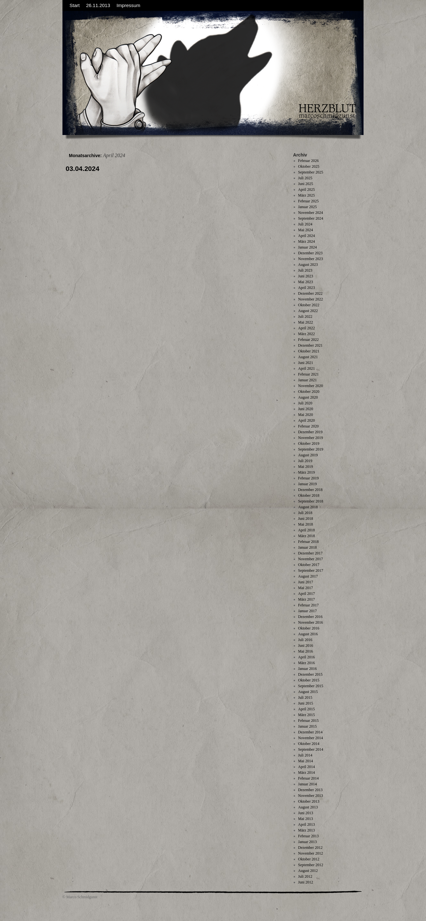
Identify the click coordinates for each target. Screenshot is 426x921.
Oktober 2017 (308, 564)
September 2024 (310, 218)
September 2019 (310, 449)
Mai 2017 (305, 588)
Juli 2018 (305, 513)
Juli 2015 (305, 697)
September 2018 (310, 501)
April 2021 (306, 368)
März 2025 (306, 195)
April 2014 (306, 767)
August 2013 (308, 807)
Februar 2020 (308, 426)
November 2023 (310, 259)
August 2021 (308, 357)
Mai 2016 (305, 651)
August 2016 (308, 634)
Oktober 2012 (308, 859)
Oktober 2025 (308, 166)
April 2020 (306, 420)
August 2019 (308, 455)
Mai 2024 (305, 230)
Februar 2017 (308, 605)
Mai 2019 (305, 466)
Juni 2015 (305, 703)
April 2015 (306, 709)
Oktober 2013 (308, 801)
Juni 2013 (305, 813)
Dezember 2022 (310, 293)
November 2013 (310, 795)
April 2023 (306, 287)
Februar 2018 (308, 541)
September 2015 (310, 686)
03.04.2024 (82, 168)
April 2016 (306, 657)
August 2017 (308, 576)
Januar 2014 (307, 784)
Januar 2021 (307, 380)
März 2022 (306, 334)
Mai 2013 (305, 818)
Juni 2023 (305, 276)
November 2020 (310, 386)
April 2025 (306, 189)
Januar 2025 (307, 207)
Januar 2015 (307, 726)
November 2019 (310, 437)
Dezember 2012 (310, 847)
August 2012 (308, 870)
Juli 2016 (305, 640)
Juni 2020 (305, 409)
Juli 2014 (305, 755)
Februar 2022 (308, 339)
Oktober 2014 (308, 743)
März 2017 (306, 599)
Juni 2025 (305, 184)
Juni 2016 (305, 645)
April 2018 (306, 530)
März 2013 (306, 830)
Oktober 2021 (308, 351)
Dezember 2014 (310, 732)
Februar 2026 (308, 160)
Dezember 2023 (310, 253)
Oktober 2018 (308, 495)
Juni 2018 (305, 518)
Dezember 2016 (310, 616)
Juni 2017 (305, 582)
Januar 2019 (307, 484)
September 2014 (310, 749)
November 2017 (310, 559)
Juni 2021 (305, 362)
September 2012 (310, 865)
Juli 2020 (305, 403)
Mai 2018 (305, 524)
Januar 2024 (307, 247)
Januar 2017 (307, 611)
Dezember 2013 (310, 790)
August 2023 (308, 264)
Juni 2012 (305, 882)
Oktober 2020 (308, 391)
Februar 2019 (308, 478)
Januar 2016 (307, 668)
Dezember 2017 (310, 553)
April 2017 (306, 593)
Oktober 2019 (308, 443)
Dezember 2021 (310, 345)
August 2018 (308, 507)
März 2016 (306, 663)
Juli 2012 (305, 876)
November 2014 (310, 738)
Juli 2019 (305, 461)
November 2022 (310, 299)
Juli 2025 (305, 178)
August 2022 (308, 310)
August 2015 (308, 691)
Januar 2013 (307, 842)
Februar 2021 (308, 374)
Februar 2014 (308, 778)
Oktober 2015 (308, 680)
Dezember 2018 (310, 489)
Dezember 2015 (310, 674)
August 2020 (308, 397)
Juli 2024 (305, 224)
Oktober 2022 (308, 305)
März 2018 (306, 536)
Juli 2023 (305, 270)
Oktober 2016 (308, 628)
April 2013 (306, 824)
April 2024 (306, 235)
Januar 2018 (307, 547)
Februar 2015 (308, 720)
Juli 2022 (305, 316)
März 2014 (306, 772)
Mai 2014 (305, 761)
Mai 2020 (305, 414)
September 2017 (310, 570)
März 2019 (306, 472)
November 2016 (310, 622)
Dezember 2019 (310, 432)
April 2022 (306, 328)
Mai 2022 (305, 322)
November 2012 (310, 853)
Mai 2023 (305, 282)
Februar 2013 (308, 836)
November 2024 (310, 212)
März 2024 (306, 241)
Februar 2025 (308, 201)
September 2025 (310, 172)
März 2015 (306, 715)
